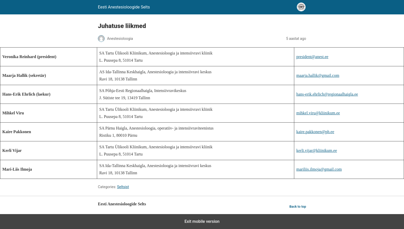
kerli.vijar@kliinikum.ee (316, 150)
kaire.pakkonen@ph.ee (315, 132)
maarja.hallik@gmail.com (317, 75)
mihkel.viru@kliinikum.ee (318, 113)
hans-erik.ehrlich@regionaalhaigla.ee (327, 94)
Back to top (297, 206)
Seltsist (123, 187)
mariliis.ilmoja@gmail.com (319, 169)
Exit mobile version (202, 221)
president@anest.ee (312, 56)
